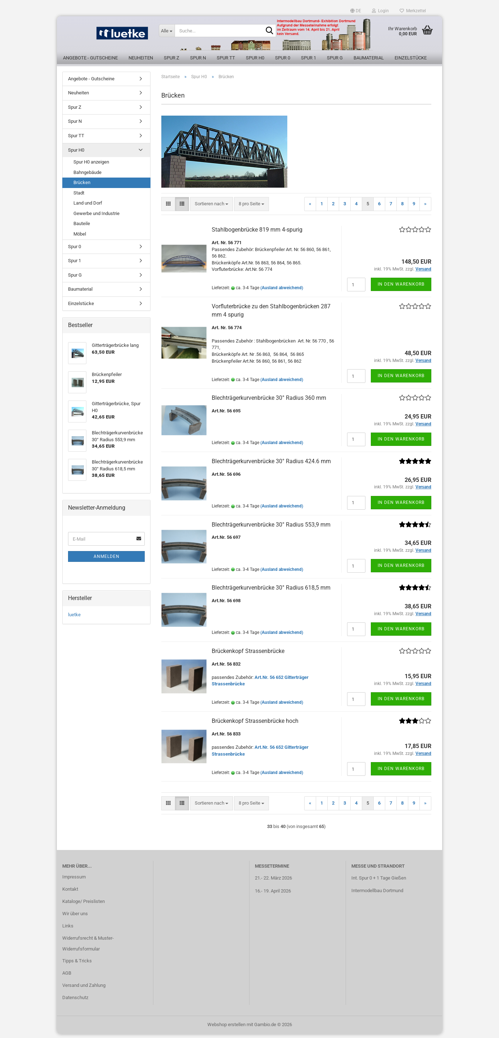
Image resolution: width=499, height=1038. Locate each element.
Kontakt (70, 893)
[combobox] (211, 208)
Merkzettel (413, 10)
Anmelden (107, 560)
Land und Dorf (87, 207)
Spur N (198, 58)
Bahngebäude (87, 176)
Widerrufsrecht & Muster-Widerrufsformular (88, 947)
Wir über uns (75, 917)
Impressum (74, 881)
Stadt (78, 197)
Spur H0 (255, 58)
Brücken (81, 186)
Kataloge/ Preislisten (83, 905)
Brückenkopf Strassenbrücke (248, 655)
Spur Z (171, 58)
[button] (356, 10)
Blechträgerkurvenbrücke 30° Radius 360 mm (269, 401)
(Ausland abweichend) (281, 292)
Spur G (335, 58)
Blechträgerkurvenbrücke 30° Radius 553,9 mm (271, 528)
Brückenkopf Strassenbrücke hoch (255, 724)
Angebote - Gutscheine (90, 58)
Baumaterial (369, 58)
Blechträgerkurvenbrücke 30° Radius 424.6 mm (271, 465)
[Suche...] (167, 30)
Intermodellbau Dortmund (377, 894)
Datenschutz (75, 1001)
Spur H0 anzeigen (91, 166)
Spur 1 (308, 58)
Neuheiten (141, 58)
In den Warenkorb (401, 288)
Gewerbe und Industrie (96, 217)
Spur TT (226, 58)
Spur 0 (282, 58)
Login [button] (380, 10)
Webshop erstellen (226, 1028)
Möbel (79, 238)
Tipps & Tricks (77, 965)
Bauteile (81, 228)
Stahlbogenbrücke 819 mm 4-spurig (257, 233)
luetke (74, 618)
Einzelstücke (411, 58)
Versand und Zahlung (83, 989)
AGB (66, 977)
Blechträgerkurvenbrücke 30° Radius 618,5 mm (271, 591)
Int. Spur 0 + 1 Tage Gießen (378, 882)
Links (67, 929)
